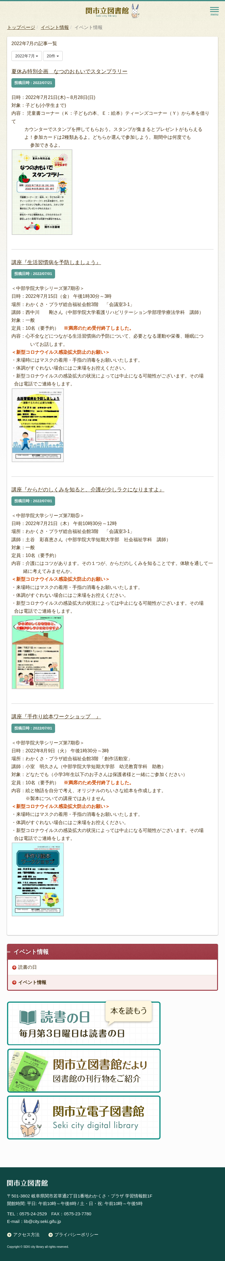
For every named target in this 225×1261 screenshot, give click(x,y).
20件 (53, 56)
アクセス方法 (26, 1234)
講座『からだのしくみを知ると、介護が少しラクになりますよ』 (87, 490)
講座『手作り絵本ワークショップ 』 (56, 717)
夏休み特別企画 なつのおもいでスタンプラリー (69, 71)
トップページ (21, 27)
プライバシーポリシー (76, 1234)
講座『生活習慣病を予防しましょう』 (56, 262)
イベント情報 (55, 27)
